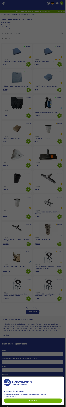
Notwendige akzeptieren (10, 396)
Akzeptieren (33, 400)
